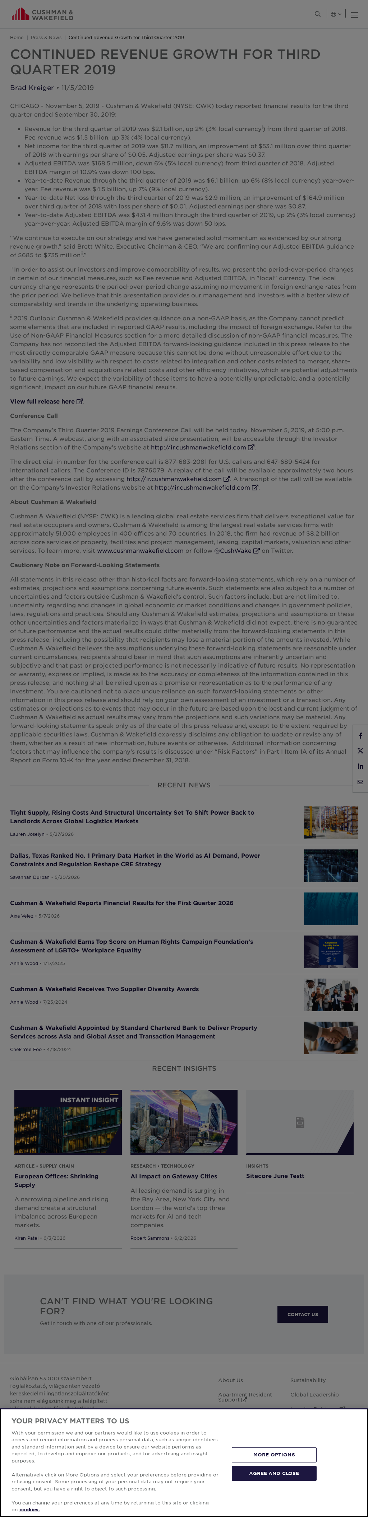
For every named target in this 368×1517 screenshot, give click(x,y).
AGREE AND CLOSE (274, 1473)
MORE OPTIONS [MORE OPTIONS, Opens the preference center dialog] (274, 1454)
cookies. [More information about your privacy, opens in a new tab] (29, 1509)
